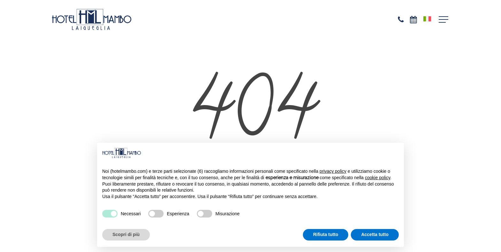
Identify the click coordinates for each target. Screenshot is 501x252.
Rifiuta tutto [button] (325, 234)
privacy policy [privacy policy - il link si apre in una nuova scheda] (333, 171)
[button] (444, 19)
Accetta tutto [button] (375, 234)
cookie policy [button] (377, 177)
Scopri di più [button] (126, 234)
